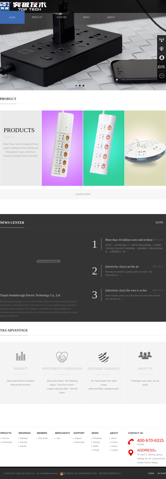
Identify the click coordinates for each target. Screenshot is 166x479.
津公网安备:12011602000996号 (77, 473)
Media (95, 446)
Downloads (79, 442)
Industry (96, 442)
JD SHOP (161, 473)
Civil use (5, 438)
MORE (160, 222)
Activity (96, 450)
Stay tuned (42, 438)
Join (58, 438)
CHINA (151, 473)
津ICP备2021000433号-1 (110, 473)
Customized (7, 442)
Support (78, 438)
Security (23, 442)
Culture (114, 442)
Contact (114, 450)
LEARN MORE (83, 194)
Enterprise (97, 438)
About (113, 438)
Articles (23, 446)
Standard (24, 438)
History (114, 446)
